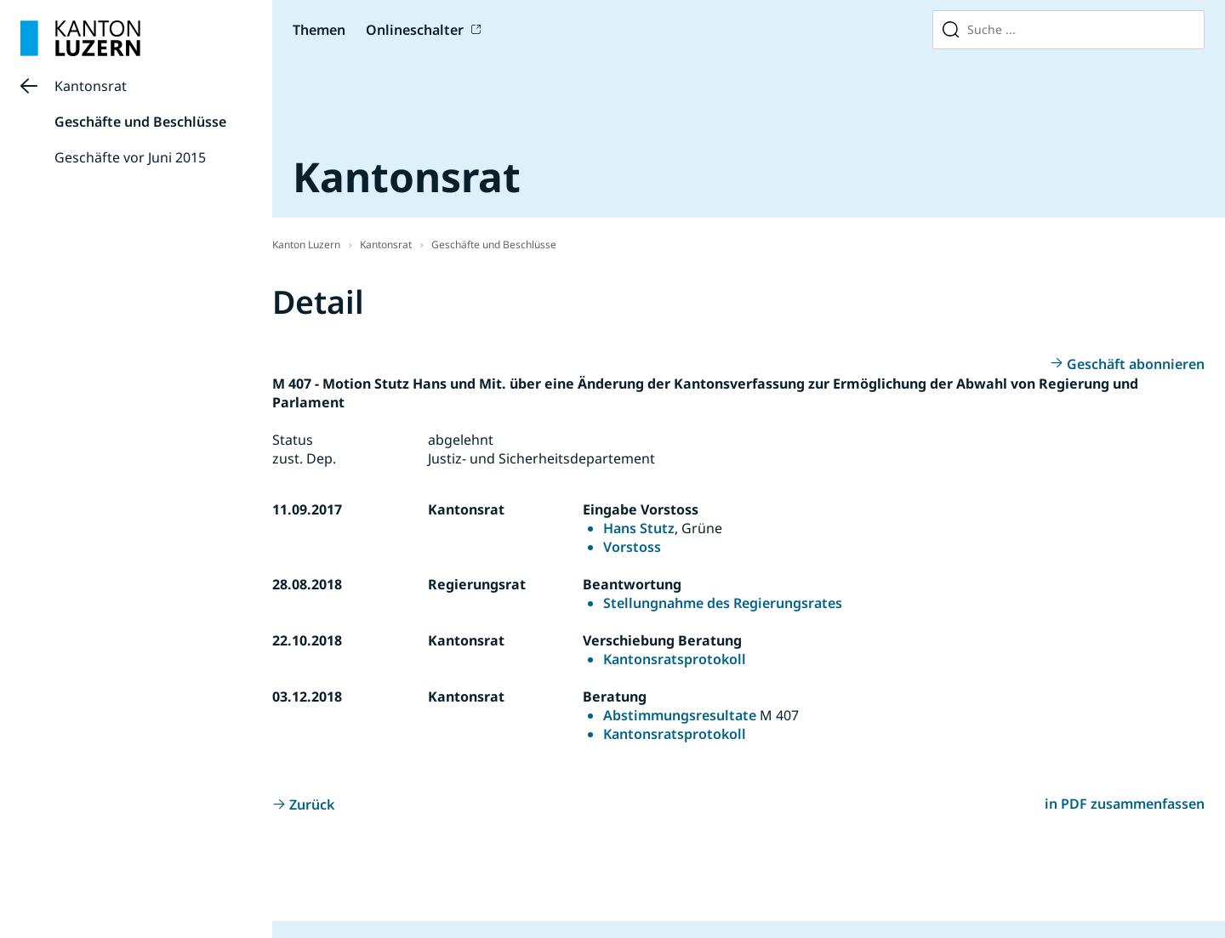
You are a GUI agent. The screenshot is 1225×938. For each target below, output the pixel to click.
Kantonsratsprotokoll (674, 659)
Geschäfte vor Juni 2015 (130, 157)
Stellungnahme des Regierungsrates (722, 603)
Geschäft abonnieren (1136, 364)
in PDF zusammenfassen (1125, 803)
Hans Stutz (639, 528)
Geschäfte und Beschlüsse (140, 121)
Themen (319, 29)
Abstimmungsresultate (679, 715)
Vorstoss (632, 546)
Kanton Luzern (306, 244)
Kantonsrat (90, 86)
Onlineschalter (415, 29)
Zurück (311, 804)
